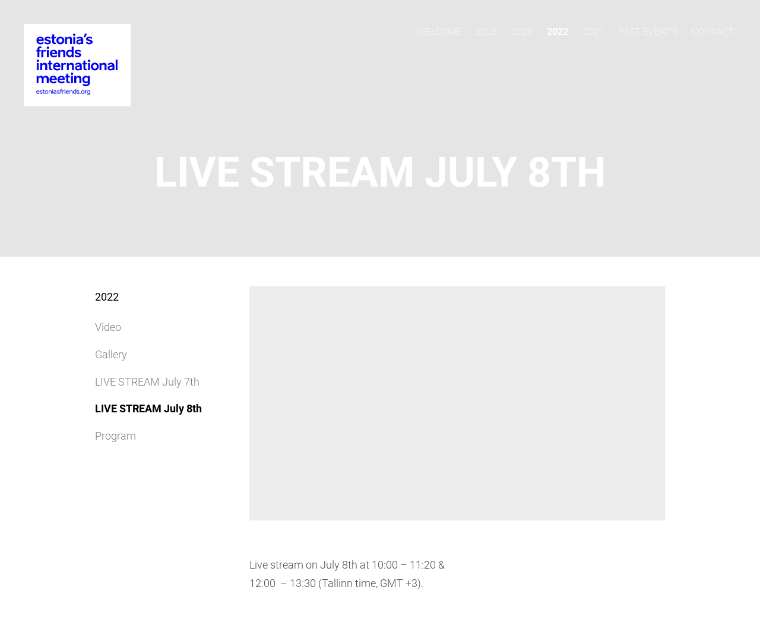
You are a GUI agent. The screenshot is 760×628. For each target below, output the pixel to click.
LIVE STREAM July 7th (147, 381)
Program (115, 436)
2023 (522, 31)
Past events (647, 31)
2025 (486, 31)
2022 (557, 31)
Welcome (439, 31)
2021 (593, 31)
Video (108, 327)
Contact (713, 31)
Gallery (111, 354)
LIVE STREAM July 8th (148, 408)
